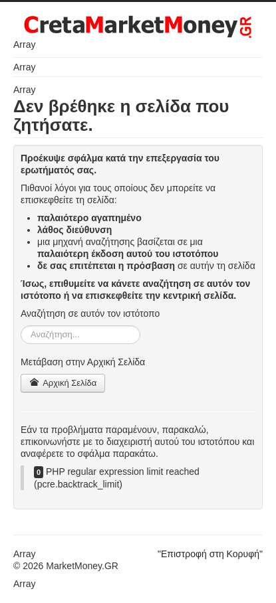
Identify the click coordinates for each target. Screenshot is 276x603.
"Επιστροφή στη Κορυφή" (210, 554)
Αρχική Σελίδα (62, 383)
